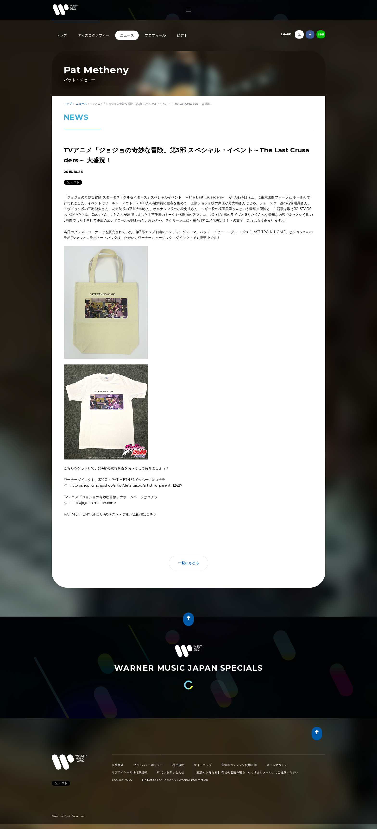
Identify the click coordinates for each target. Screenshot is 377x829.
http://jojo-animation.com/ (93, 503)
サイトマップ (203, 765)
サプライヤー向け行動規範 (129, 772)
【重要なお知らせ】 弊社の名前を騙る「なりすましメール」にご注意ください (246, 772)
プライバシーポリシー (148, 765)
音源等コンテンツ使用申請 (239, 765)
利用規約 (178, 765)
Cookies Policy (122, 780)
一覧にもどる (188, 563)
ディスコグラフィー (93, 35)
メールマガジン (276, 765)
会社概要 (118, 765)
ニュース (127, 35)
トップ (62, 35)
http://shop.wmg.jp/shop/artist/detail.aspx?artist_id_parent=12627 (126, 485)
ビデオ (181, 35)
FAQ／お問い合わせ (170, 772)
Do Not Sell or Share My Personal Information (175, 780)
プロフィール (155, 35)
